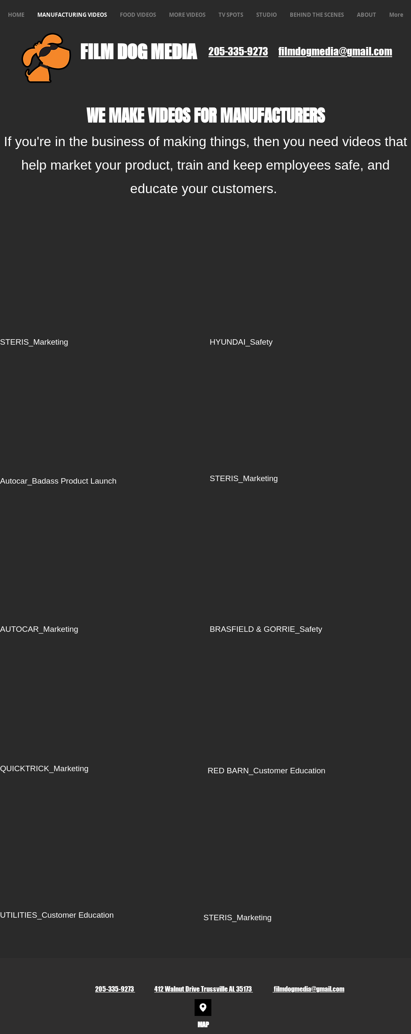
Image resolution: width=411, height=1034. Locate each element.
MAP (203, 1025)
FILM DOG (115, 52)
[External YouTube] (310, 273)
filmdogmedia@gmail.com (308, 989)
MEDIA (175, 52)
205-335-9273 (115, 989)
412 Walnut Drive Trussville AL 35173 (203, 989)
